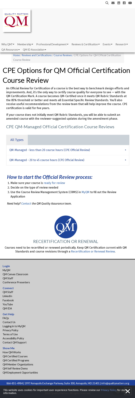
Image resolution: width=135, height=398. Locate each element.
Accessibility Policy (13, 338)
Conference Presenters (16, 282)
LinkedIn (7, 296)
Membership (24, 44)
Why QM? (6, 44)
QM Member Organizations (18, 364)
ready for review (54, 183)
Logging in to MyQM (14, 326)
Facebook (8, 300)
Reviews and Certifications (37, 55)
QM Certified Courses (15, 356)
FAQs (6, 318)
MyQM (85, 192)
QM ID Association (33, 49)
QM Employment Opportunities (20, 372)
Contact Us (9, 322)
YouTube (8, 304)
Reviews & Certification (85, 44)
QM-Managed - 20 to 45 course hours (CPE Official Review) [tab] (46, 160)
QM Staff (8, 278)
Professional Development (51, 44)
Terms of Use (10, 334)
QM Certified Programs (16, 360)
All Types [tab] (17, 140)
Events (107, 44)
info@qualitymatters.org (115, 383)
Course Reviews (63, 55)
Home (16, 55)
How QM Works (12, 352)
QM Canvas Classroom (15, 274)
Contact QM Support (15, 342)
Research (120, 44)
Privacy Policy (10, 330)
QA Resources (9, 49)
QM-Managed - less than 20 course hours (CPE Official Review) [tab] (49, 150)
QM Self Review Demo (15, 368)
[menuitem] (7, 44)
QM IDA (7, 308)
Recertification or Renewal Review (93, 251)
